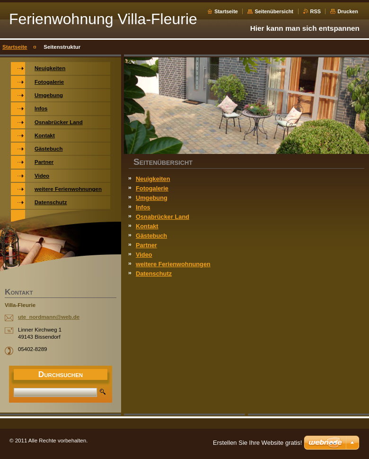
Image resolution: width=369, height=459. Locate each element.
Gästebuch (151, 235)
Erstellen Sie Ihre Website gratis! (257, 442)
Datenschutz (154, 273)
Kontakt (147, 226)
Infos (143, 207)
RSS (315, 11)
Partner (146, 245)
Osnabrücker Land (162, 216)
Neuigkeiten (153, 178)
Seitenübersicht (274, 11)
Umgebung (151, 197)
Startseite (226, 11)
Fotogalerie (152, 188)
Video (144, 254)
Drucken (347, 11)
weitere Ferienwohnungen (173, 264)
